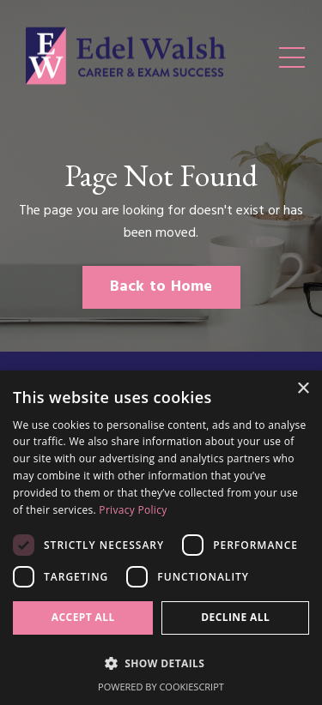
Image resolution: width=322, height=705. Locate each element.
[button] (161, 663)
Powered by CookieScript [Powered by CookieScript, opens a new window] (161, 686)
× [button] (302, 389)
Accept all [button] (83, 617)
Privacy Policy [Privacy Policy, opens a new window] (133, 510)
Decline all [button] (235, 617)
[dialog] (161, 538)
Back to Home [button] (161, 286)
